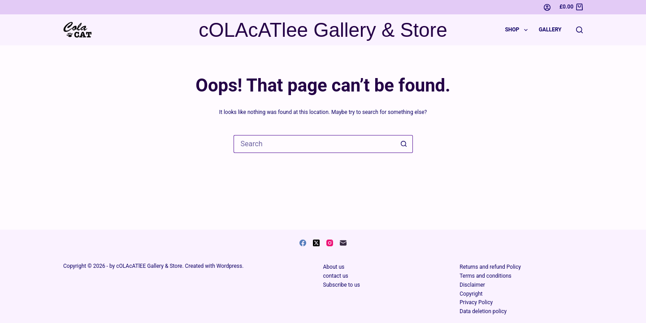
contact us (335, 276)
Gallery (550, 29)
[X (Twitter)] (316, 243)
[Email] (343, 243)
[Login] (547, 7)
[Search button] (404, 144)
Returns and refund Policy (490, 267)
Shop (518, 30)
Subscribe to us (341, 285)
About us (334, 267)
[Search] (579, 29)
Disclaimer (472, 285)
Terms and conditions (486, 276)
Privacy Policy (476, 302)
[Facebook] (302, 243)
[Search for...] (314, 144)
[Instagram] (329, 243)
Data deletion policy (483, 311)
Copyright (471, 294)
